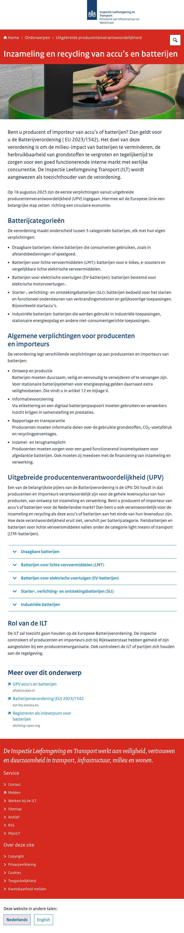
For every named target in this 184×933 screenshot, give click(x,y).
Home (11, 37)
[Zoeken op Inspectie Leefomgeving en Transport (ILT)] (175, 40)
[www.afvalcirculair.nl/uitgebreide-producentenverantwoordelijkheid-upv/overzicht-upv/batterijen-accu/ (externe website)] (48, 687)
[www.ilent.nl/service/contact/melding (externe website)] (92, 792)
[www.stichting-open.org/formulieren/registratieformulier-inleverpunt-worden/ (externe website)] (48, 719)
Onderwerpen (37, 37)
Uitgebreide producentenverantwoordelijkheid (99, 37)
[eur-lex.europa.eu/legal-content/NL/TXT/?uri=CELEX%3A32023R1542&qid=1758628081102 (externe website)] (48, 702)
